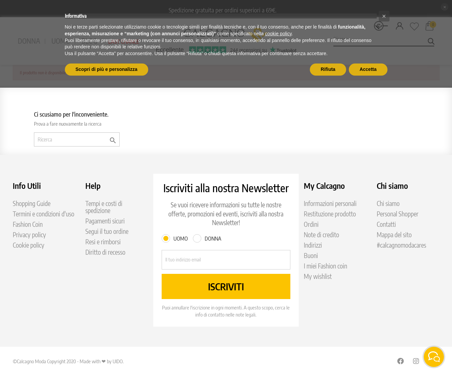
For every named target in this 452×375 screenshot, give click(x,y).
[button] (384, 16)
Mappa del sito (394, 235)
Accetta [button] (368, 69)
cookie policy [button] (278, 33)
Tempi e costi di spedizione (103, 207)
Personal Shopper (397, 214)
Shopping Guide (31, 203)
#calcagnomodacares (401, 245)
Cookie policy (28, 245)
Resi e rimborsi (103, 242)
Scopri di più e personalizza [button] (106, 69)
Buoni (311, 255)
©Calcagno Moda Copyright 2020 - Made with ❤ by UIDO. (68, 361)
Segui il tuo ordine (106, 231)
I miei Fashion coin (325, 266)
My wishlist (318, 276)
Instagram (416, 361)
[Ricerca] (77, 139)
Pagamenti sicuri (105, 221)
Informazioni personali (330, 203)
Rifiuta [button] (328, 69)
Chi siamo (388, 203)
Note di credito (321, 235)
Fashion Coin (28, 224)
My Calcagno (324, 185)
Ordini (311, 224)
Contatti (386, 224)
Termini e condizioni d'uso (43, 214)
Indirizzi (313, 245)
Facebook (400, 361)
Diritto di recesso (105, 252)
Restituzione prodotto (330, 214)
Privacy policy (29, 235)
